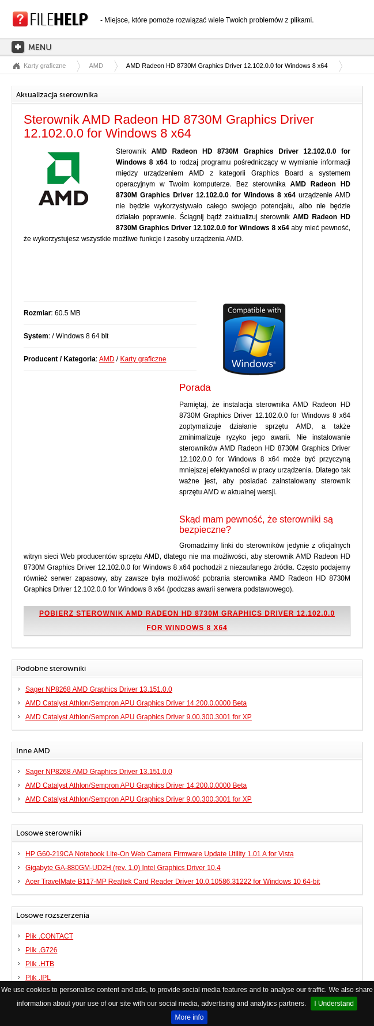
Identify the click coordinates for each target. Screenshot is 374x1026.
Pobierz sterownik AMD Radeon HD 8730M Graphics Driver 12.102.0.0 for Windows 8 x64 (187, 620)
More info (189, 1017)
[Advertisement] (158, 278)
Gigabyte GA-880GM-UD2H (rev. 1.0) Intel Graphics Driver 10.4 (123, 868)
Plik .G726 (41, 950)
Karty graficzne (45, 65)
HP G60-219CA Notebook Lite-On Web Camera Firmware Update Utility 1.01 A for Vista (159, 854)
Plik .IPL (38, 978)
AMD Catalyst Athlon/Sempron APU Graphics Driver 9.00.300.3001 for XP (138, 717)
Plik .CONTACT (49, 936)
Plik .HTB (39, 964)
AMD (96, 65)
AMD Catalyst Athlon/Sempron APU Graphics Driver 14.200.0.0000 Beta (136, 703)
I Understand (334, 1004)
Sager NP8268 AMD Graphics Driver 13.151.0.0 (98, 689)
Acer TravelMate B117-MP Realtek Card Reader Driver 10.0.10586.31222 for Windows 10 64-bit (172, 882)
